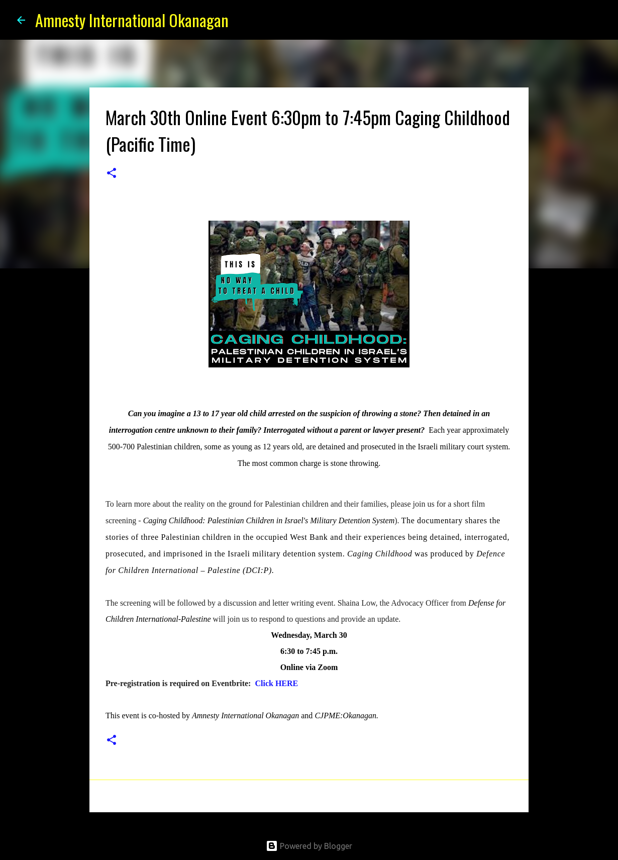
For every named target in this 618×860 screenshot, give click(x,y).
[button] (112, 173)
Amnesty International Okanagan (132, 20)
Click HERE (276, 683)
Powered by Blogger (309, 845)
